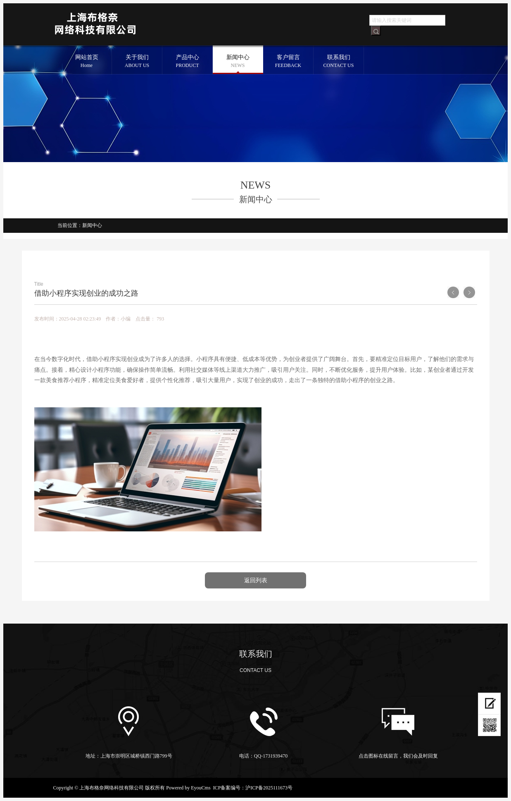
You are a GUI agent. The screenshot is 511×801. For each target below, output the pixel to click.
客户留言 (288, 61)
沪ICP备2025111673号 (268, 788)
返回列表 (255, 580)
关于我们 (137, 61)
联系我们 (339, 61)
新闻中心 (238, 61)
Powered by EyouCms (187, 788)
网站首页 (87, 61)
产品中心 (187, 61)
